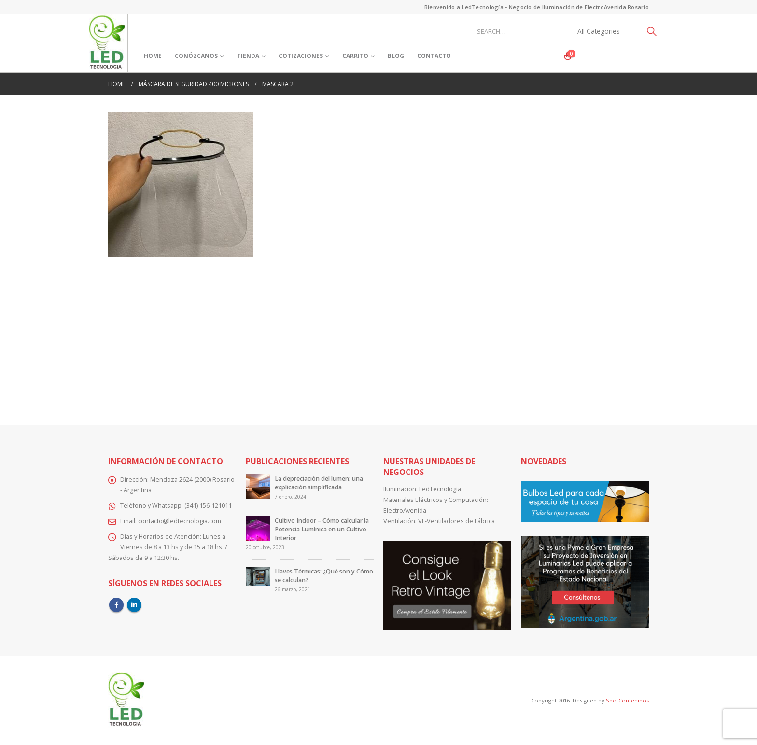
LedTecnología (440, 489)
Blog (396, 56)
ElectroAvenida (404, 510)
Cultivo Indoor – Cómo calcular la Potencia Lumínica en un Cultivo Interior (322, 529)
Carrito (355, 56)
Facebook (116, 605)
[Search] (651, 31)
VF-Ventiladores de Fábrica (456, 521)
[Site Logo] (107, 43)
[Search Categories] (604, 31)
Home (153, 56)
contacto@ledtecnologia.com (179, 521)
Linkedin (134, 605)
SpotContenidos (626, 700)
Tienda (248, 56)
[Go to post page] (258, 486)
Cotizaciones (301, 56)
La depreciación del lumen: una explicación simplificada (319, 482)
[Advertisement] (378, 334)
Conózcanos (196, 56)
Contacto (434, 56)
